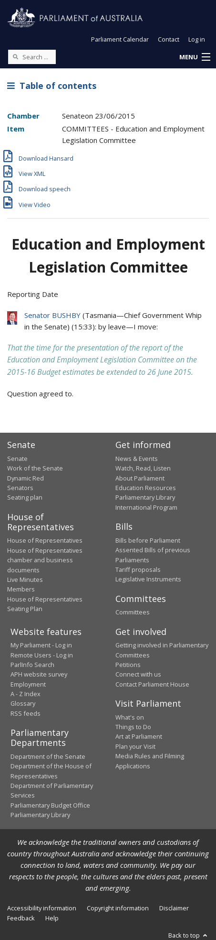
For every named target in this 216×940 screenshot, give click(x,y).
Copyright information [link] (118, 908)
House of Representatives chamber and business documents (44, 560)
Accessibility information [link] (41, 908)
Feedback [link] (21, 918)
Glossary (22, 703)
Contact (168, 39)
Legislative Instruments (148, 579)
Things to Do (133, 726)
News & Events (136, 458)
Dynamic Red (25, 478)
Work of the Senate (35, 468)
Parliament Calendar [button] (120, 39)
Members (21, 589)
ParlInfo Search (32, 664)
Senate (17, 458)
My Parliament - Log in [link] (41, 645)
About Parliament (140, 478)
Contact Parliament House (152, 684)
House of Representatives (44, 540)
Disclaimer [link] (174, 908)
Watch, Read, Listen (143, 468)
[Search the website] (32, 57)
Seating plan (24, 497)
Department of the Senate (47, 756)
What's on (129, 717)
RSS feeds (25, 713)
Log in (196, 39)
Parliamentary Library (145, 497)
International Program (146, 507)
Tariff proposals (138, 569)
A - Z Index (25, 693)
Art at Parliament (138, 736)
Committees (132, 612)
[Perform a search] (15, 56)
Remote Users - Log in (41, 655)
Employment (28, 684)
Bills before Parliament (147, 540)
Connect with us (138, 674)
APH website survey (38, 674)
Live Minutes (25, 579)
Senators (20, 487)
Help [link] (52, 918)
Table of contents (51, 85)
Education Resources (145, 487)
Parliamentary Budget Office (50, 805)
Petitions (128, 664)
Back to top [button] (188, 935)
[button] (194, 57)
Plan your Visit (135, 746)
